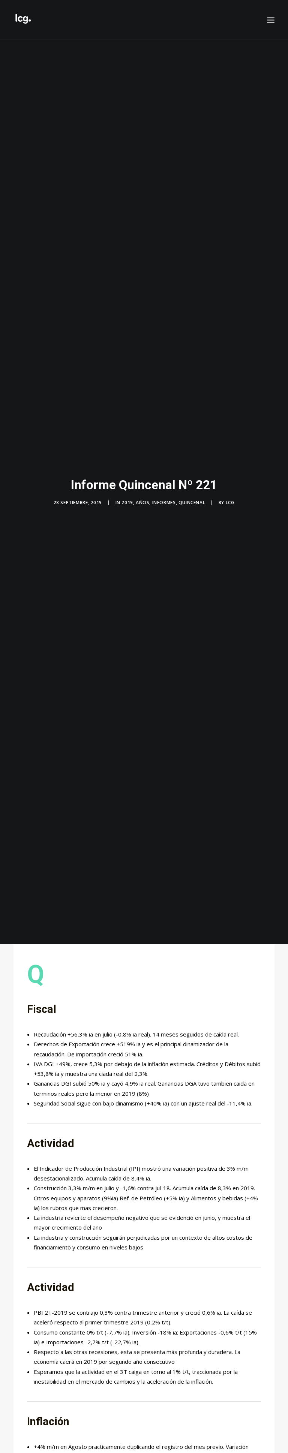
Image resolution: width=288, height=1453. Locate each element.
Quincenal (191, 492)
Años (142, 492)
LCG (230, 492)
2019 (127, 492)
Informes (164, 492)
